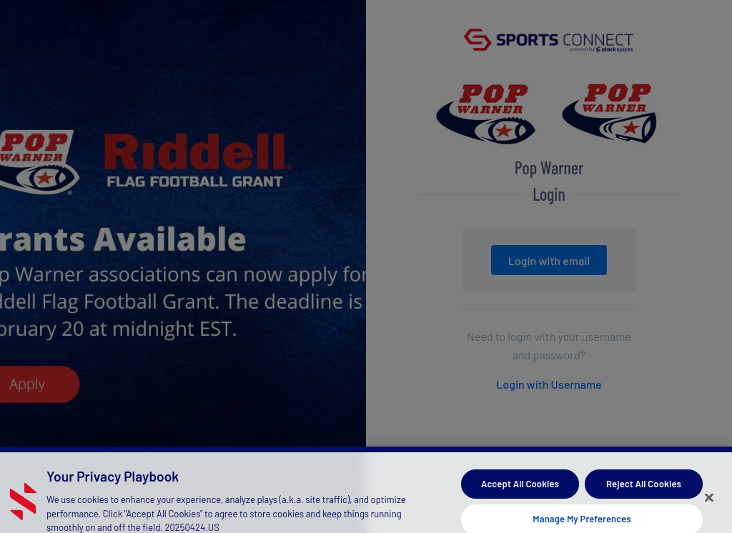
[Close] (709, 501)
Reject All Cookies (643, 487)
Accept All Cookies (520, 487)
